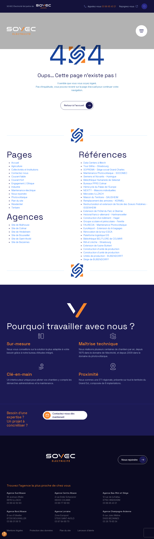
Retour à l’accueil (78, 105)
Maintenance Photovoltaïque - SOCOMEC (105, 173)
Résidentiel (17, 204)
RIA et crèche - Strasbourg (97, 242)
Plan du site (17, 200)
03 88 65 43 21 (109, 6)
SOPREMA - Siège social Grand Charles (103, 169)
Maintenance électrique (23, 190)
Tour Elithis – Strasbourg (96, 166)
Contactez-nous (19, 173)
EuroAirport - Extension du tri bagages (102, 228)
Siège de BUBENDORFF (96, 259)
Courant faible (18, 176)
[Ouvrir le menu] (141, 31)
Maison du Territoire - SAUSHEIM (100, 197)
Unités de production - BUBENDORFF (103, 255)
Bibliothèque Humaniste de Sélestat (101, 180)
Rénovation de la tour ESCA (97, 231)
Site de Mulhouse (20, 224)
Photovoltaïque (19, 197)
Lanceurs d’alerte (86, 530)
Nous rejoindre (19, 193)
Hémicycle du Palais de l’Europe (99, 186)
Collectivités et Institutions (24, 169)
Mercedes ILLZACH (93, 193)
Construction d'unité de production (101, 249)
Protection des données (41, 530)
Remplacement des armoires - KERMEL (103, 200)
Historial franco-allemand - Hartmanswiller (105, 214)
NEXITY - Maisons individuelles (99, 190)
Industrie (15, 186)
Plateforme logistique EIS (96, 235)
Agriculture (16, 166)
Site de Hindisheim (20, 231)
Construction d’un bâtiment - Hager (101, 217)
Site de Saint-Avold (21, 238)
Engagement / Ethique (22, 183)
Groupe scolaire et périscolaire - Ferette (103, 221)
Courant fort (17, 180)
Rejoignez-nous (126, 6)
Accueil (15, 162)
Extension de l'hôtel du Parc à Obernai (103, 211)
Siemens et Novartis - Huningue (99, 176)
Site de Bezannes (20, 242)
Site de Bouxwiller (20, 235)
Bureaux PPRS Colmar (95, 183)
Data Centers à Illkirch (94, 162)
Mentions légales (15, 530)
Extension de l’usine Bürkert (97, 245)
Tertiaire (15, 207)
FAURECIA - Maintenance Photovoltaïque (105, 224)
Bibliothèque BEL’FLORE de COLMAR (102, 238)
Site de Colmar (18, 228)
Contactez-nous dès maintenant (59, 415)
